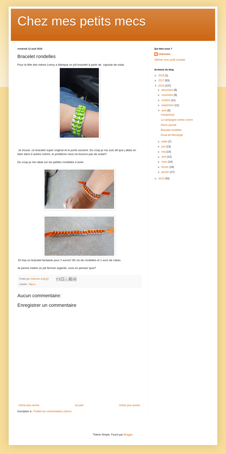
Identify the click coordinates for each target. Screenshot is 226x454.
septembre (167, 105)
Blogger (128, 434)
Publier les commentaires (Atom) (52, 411)
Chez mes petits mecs (81, 21)
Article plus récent (28, 405)
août (164, 110)
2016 (161, 85)
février (165, 167)
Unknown (164, 54)
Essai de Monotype (172, 135)
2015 (161, 178)
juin (163, 146)
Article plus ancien (129, 405)
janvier (165, 172)
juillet (164, 141)
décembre (167, 90)
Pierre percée (168, 125)
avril (164, 156)
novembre (167, 95)
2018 (161, 75)
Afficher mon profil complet (169, 59)
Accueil (79, 405)
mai (163, 151)
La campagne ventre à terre (177, 119)
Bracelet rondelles (171, 130)
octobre (166, 100)
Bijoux (32, 284)
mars (164, 161)
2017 (161, 80)
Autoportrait (167, 114)
